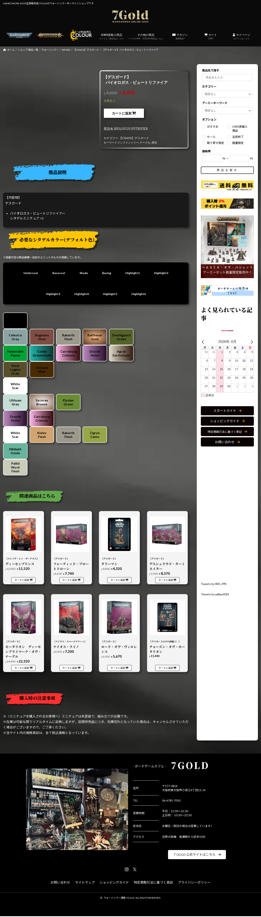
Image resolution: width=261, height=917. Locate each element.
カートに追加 (122, 113)
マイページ (241, 36)
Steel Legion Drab (15, 370)
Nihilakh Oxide (15, 452)
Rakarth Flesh (68, 338)
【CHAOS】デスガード (134, 138)
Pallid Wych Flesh (15, 468)
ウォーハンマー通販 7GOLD (119, 898)
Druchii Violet (95, 354)
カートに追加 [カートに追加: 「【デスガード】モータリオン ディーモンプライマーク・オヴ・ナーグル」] (21, 668)
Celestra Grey (15, 338)
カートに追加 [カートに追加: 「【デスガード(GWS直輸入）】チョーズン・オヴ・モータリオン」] (165, 668)
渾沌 (154, 142)
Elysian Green (68, 403)
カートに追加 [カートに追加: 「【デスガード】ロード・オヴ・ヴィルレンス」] (118, 668)
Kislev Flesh (41, 435)
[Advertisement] (227, 514)
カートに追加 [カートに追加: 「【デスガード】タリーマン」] (118, 580)
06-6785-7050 (171, 801)
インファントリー (128, 142)
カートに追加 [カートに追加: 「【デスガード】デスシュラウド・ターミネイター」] (165, 580)
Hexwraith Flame (15, 354)
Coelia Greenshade (42, 354)
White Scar (15, 386)
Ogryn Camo (95, 435)
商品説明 (57, 172)
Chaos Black (15, 321)
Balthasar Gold (94, 338)
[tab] (97, 174)
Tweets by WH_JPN (215, 584)
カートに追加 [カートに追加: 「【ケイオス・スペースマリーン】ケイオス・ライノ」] (69, 668)
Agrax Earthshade (121, 354)
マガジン (180, 36)
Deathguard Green (121, 338)
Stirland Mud (42, 370)
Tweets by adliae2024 (216, 594)
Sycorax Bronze (42, 403)
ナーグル (145, 142)
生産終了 (238, 136)
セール (211, 136)
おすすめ (212, 126)
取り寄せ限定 (215, 143)
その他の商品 (145, 36)
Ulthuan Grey (15, 403)
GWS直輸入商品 (111, 36)
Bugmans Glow (42, 338)
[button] (227, 410)
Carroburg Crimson (68, 354)
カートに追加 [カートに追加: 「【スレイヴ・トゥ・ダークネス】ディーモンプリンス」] (21, 580)
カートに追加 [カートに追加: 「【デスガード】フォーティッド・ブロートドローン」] (69, 580)
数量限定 (238, 143)
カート (211, 36)
